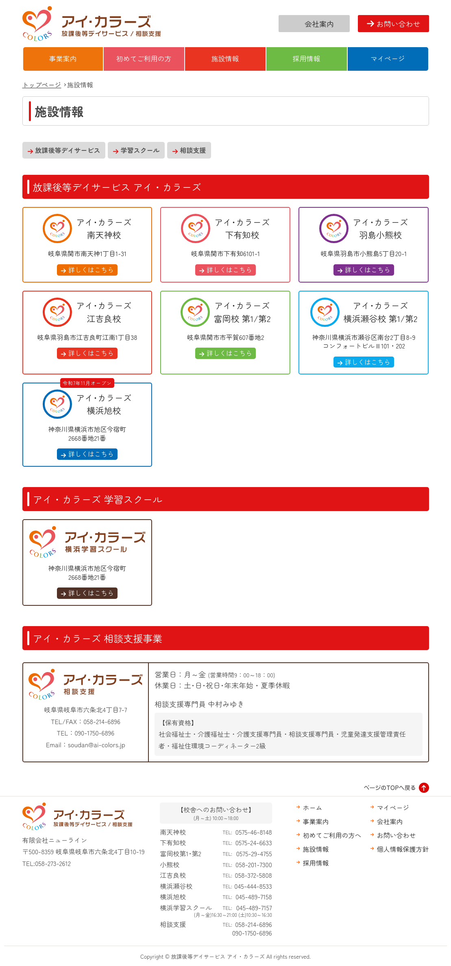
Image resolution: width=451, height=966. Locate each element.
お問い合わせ (398, 23)
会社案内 (319, 23)
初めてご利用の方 (144, 58)
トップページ (41, 84)
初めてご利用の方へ (332, 835)
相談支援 (193, 150)
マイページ (387, 58)
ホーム (312, 807)
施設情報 (225, 58)
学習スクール (140, 150)
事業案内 (63, 58)
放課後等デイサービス (67, 150)
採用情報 (306, 58)
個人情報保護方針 (403, 849)
